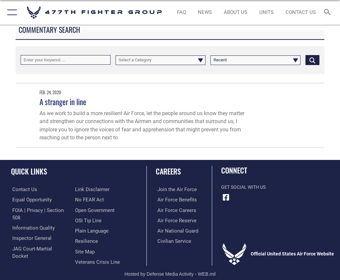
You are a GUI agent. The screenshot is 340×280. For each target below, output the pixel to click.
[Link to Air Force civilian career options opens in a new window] (171, 240)
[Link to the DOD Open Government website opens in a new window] (94, 199)
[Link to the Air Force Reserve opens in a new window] (173, 220)
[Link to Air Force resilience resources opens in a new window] (85, 230)
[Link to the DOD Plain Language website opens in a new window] (91, 220)
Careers (168, 171)
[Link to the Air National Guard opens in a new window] (175, 230)
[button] (11, 12)
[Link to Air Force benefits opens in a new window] (174, 199)
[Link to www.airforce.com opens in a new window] (174, 189)
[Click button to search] (312, 60)
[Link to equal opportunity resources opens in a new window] (29, 199)
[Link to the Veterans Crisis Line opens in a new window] (95, 250)
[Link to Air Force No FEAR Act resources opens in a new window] (88, 189)
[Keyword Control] (66, 60)
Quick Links (29, 171)
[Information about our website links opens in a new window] (26, 250)
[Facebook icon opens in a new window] (226, 197)
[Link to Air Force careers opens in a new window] (173, 209)
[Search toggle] (328, 12)
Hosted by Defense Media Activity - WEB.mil (170, 265)
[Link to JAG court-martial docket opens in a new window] (37, 240)
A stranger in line (63, 101)
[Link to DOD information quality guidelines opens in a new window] (31, 220)
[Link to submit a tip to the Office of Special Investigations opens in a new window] (87, 209)
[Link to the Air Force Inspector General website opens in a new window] (29, 230)
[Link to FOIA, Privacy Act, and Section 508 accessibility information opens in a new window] (39, 209)
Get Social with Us (243, 187)
